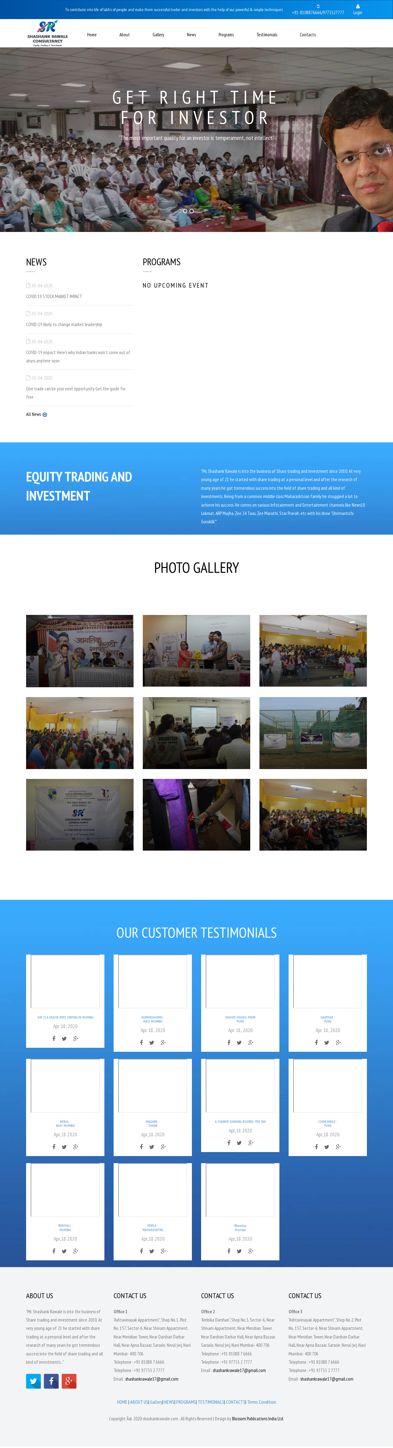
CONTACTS (235, 1403)
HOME (122, 1403)
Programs (226, 35)
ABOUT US (139, 1403)
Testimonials (266, 35)
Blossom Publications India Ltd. (258, 1420)
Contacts (308, 35)
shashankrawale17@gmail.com (151, 1380)
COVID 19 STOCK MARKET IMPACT (54, 296)
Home (92, 35)
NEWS (169, 1403)
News (191, 35)
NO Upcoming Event (176, 285)
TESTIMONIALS (211, 1403)
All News (33, 415)
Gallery (158, 35)
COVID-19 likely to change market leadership (64, 324)
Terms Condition (261, 1403)
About (124, 35)
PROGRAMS (186, 1403)
